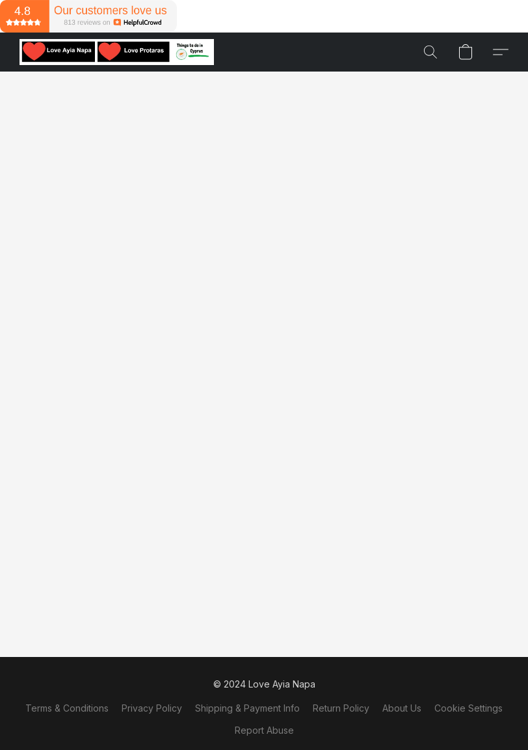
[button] (117, 52)
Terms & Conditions (67, 708)
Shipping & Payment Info (247, 708)
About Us (401, 708)
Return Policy (341, 708)
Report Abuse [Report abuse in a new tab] (264, 730)
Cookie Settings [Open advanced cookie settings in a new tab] (468, 708)
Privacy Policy (152, 708)
